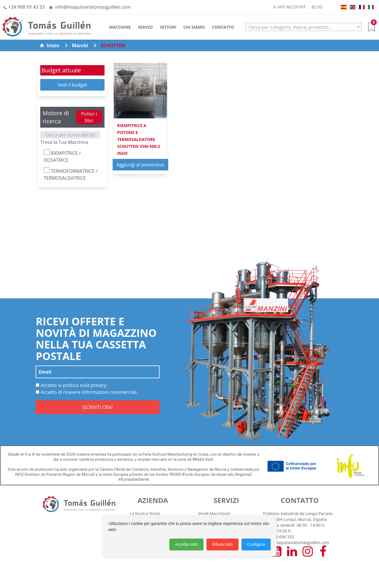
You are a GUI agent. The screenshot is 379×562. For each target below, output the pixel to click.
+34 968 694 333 (278, 536)
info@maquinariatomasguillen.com (296, 542)
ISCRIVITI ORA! (97, 407)
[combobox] (304, 27)
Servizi (145, 27)
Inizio (49, 45)
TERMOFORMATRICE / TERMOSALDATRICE (71, 174)
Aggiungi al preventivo (140, 164)
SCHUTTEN (113, 45)
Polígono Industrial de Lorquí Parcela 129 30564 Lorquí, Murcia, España (297, 516)
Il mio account (289, 7)
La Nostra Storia (145, 513)
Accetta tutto (186, 544)
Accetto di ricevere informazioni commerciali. (87, 392)
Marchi (80, 45)
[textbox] (303, 27)
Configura (256, 544)
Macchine (120, 27)
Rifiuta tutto (222, 544)
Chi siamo (194, 27)
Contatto (223, 27)
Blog (317, 7)
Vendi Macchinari (214, 513)
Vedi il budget (72, 85)
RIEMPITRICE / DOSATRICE (62, 156)
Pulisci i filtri (89, 117)
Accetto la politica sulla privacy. (71, 385)
